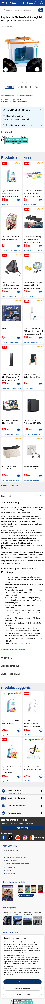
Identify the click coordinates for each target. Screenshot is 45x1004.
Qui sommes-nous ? (12, 851)
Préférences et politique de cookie (17, 864)
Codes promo (10, 867)
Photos (9, 86)
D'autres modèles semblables (14, 101)
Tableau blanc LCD (30, 388)
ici (12, 975)
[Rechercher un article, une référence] (22, 10)
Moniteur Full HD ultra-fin (10, 434)
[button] (22, 110)
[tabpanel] (22, 53)
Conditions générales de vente (16, 857)
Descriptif (6, 496)
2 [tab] (22, 82)
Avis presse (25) (10, 673)
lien (24, 955)
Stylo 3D (5, 204)
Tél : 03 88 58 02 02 (15, 793)
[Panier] (42, 3)
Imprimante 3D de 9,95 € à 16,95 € (13, 649)
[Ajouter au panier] (19, 200)
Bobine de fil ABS (30, 204)
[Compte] (36, 3)
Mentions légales (11, 860)
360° (37, 86)
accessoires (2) (10, 665)
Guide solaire (10, 873)
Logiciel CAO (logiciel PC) (11, 250)
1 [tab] (19, 82)
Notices (8, 870)
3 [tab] (26, 82)
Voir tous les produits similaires (12, 485)
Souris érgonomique (9, 296)
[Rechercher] (40, 10)
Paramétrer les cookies (22, 988)
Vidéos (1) (24, 86)
